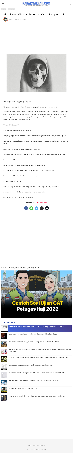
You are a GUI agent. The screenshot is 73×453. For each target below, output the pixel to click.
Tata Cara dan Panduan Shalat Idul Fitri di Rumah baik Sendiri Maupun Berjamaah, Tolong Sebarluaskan (40, 350)
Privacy (43, 445)
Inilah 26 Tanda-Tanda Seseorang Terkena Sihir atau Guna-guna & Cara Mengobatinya (38, 357)
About (29, 445)
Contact (36, 445)
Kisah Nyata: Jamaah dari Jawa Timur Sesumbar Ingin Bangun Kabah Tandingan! (37, 396)
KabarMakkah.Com (20, 19)
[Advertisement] (36, 35)
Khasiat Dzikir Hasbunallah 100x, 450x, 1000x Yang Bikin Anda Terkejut (36, 327)
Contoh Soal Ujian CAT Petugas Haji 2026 (20, 267)
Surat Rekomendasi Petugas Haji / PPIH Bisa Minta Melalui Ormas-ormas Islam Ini (37, 373)
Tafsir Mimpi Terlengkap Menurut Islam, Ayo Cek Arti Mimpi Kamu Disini (33, 380)
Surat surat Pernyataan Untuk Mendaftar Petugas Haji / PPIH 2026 (31, 365)
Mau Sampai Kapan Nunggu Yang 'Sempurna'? (33, 14)
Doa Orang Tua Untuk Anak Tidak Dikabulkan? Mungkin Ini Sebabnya (33, 334)
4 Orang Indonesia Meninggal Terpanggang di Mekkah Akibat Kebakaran (34, 342)
